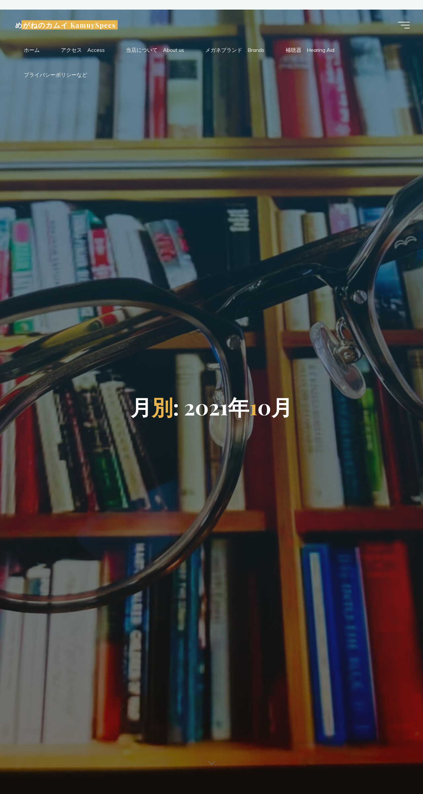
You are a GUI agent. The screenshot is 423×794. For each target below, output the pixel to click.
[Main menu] (404, 25)
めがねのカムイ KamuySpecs (65, 25)
